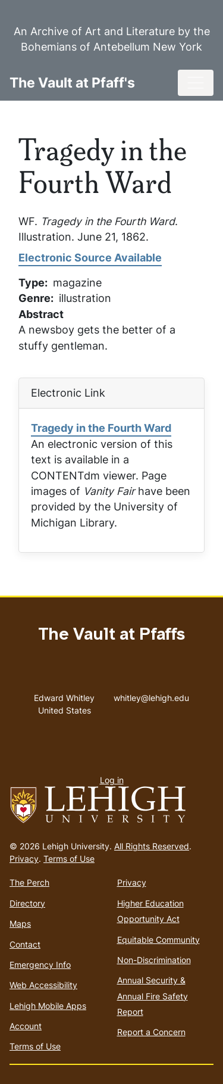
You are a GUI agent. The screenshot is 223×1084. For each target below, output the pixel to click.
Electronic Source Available (90, 257)
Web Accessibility (43, 984)
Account (26, 1026)
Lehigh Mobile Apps (48, 1005)
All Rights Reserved (151, 846)
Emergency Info (40, 964)
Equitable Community (158, 939)
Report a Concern (151, 1032)
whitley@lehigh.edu (151, 695)
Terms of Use (69, 858)
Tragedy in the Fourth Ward (101, 427)
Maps (20, 923)
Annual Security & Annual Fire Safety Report (152, 995)
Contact (25, 944)
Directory (27, 903)
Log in (112, 780)
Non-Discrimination (154, 959)
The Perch (29, 882)
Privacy (24, 858)
